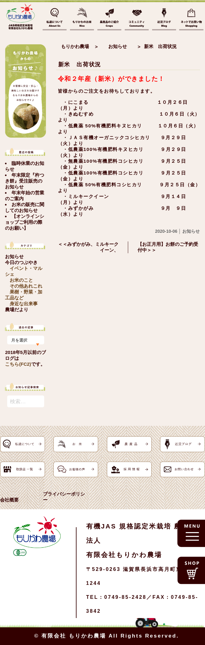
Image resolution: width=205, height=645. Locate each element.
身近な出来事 (24, 303)
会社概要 (9, 499)
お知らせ (14, 256)
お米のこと (21, 280)
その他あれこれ (26, 286)
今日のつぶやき (21, 262)
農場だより (16, 309)
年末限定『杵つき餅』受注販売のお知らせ (24, 180)
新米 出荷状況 (79, 64)
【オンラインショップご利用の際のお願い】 (24, 222)
